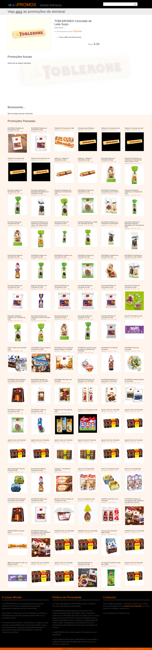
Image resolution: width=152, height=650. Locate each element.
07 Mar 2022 (110, 161)
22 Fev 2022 (40, 289)
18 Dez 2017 (40, 502)
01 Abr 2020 (110, 129)
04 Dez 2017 (40, 131)
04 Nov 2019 (63, 564)
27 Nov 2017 (87, 352)
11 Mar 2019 (40, 258)
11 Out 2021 (63, 289)
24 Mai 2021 (63, 441)
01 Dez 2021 (17, 160)
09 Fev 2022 (40, 160)
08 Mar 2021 (17, 441)
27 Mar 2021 (134, 129)
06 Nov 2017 (40, 351)
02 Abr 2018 (133, 317)
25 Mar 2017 (111, 470)
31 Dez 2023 (17, 258)
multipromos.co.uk (142, 649)
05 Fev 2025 (64, 161)
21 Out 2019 (16, 289)
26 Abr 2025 (87, 161)
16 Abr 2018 (110, 502)
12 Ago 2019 (110, 534)
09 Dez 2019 (87, 566)
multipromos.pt (115, 649)
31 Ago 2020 (110, 411)
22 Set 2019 (16, 566)
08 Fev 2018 (63, 502)
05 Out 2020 (134, 411)
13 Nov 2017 (17, 131)
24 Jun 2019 (63, 532)
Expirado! (77, 31)
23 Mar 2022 (17, 472)
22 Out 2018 (134, 503)
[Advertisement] (122, 33)
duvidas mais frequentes (133, 606)
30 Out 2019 (64, 413)
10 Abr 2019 (87, 129)
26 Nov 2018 (40, 535)
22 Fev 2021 (134, 195)
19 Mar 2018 (87, 193)
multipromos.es (128, 649)
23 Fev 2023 (134, 289)
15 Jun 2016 (87, 470)
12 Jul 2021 (110, 441)
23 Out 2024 (64, 472)
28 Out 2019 (63, 129)
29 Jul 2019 (86, 532)
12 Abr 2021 (40, 441)
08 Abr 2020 (87, 411)
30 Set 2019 (40, 564)
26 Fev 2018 (40, 413)
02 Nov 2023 (40, 472)
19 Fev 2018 (16, 413)
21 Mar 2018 (87, 500)
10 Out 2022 (110, 289)
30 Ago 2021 (134, 441)
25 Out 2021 (87, 289)
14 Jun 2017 (134, 470)
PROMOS (26, 4)
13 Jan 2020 (110, 566)
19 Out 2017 (16, 351)
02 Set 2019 (133, 532)
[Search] (135, 4)
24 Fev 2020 (134, 564)
